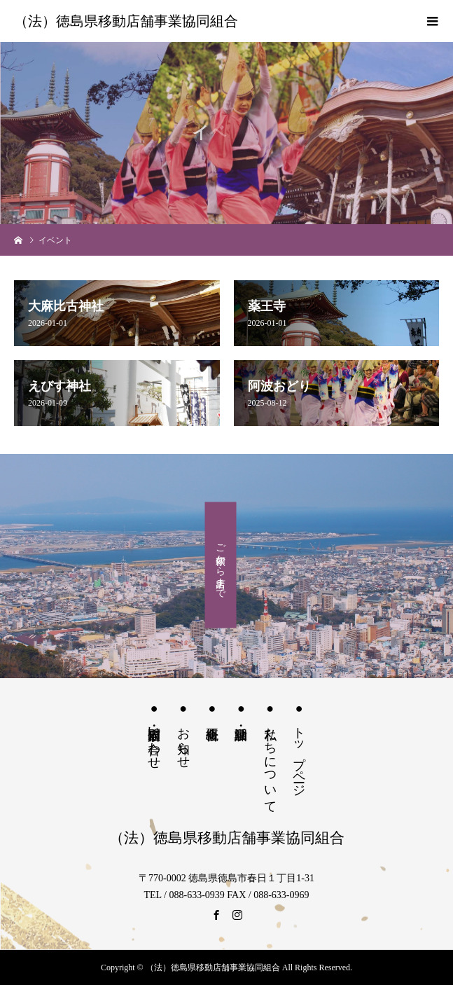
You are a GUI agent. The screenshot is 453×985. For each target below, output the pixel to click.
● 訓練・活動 (241, 710)
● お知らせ (183, 731)
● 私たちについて (270, 754)
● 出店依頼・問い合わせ (154, 732)
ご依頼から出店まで (221, 565)
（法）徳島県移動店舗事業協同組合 (126, 21)
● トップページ (299, 745)
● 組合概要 (212, 710)
